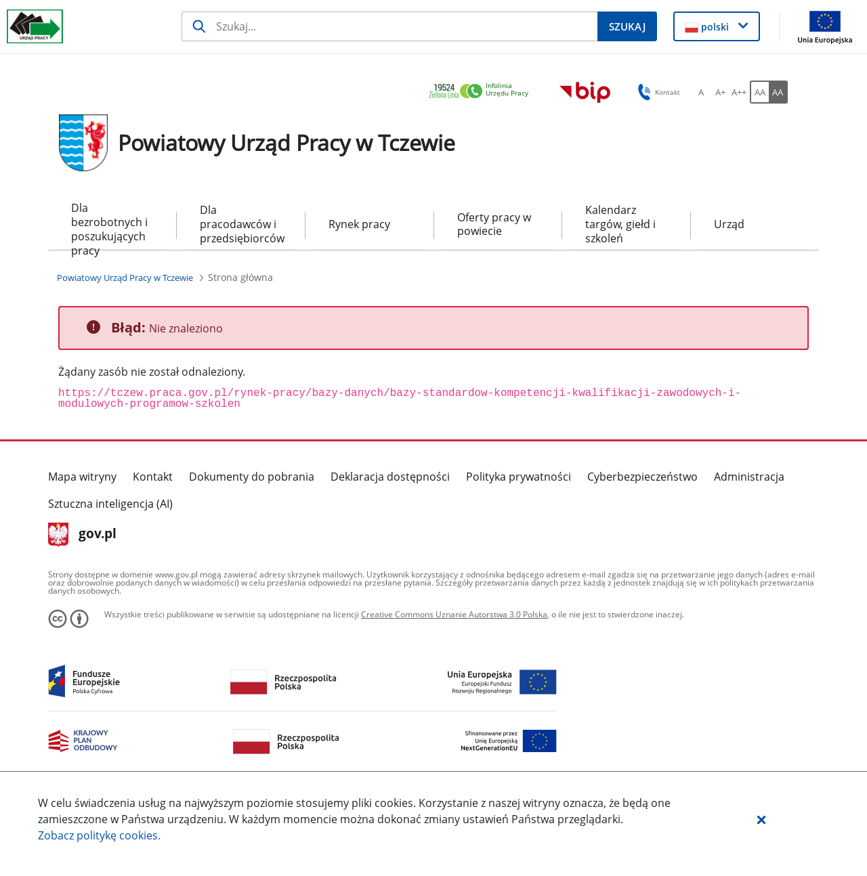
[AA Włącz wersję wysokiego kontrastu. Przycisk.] (778, 92)
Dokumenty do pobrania (251, 476)
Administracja (749, 476)
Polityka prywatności (518, 476)
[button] (761, 819)
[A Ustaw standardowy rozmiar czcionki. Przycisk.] (701, 92)
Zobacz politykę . (99, 835)
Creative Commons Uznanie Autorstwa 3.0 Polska (454, 614)
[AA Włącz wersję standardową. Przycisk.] (759, 92)
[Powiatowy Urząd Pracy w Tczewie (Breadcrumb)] (125, 277)
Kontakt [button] (656, 92)
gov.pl (82, 535)
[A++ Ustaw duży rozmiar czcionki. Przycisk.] (739, 92)
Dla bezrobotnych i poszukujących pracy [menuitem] (109, 225)
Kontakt (153, 476)
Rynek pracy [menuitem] (359, 224)
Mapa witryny (82, 476)
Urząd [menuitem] (729, 224)
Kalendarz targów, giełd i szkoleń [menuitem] (620, 224)
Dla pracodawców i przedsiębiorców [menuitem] (241, 224)
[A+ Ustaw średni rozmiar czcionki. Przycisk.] (720, 92)
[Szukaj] (389, 26)
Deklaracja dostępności (390, 476)
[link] (482, 92)
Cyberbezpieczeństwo (642, 476)
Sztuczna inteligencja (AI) (110, 503)
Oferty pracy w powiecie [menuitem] (494, 224)
